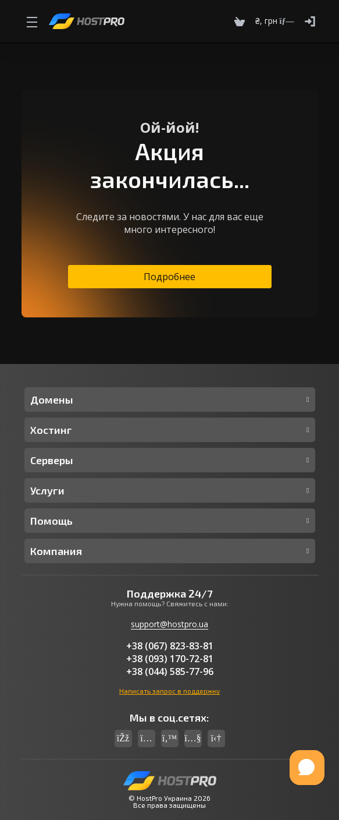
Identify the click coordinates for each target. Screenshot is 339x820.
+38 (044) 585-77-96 (169, 671)
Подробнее (169, 276)
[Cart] (239, 21)
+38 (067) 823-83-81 (169, 645)
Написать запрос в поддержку (169, 691)
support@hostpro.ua (169, 624)
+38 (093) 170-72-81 (169, 658)
